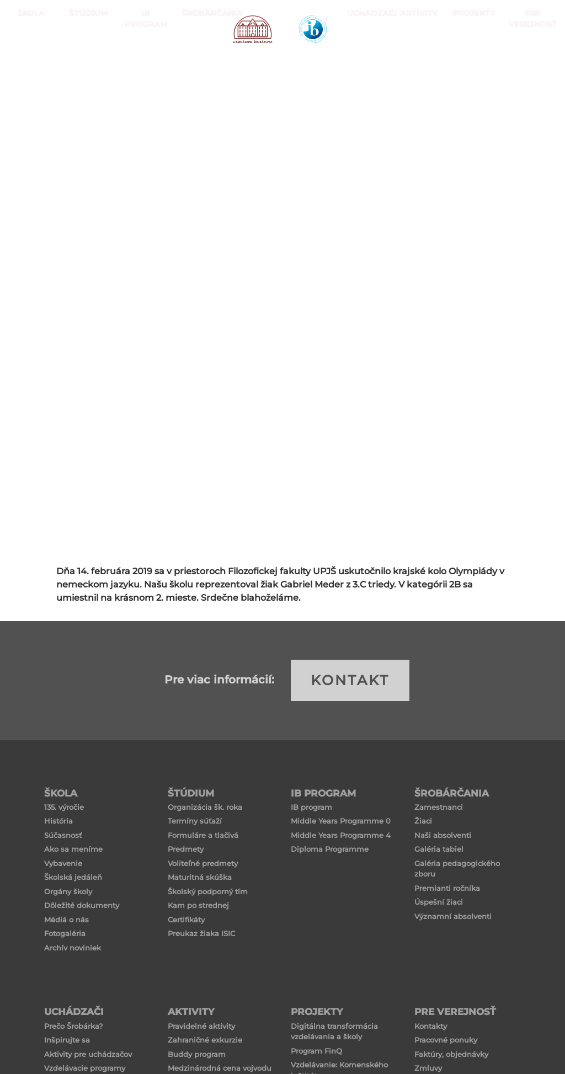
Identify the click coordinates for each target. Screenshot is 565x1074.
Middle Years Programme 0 (341, 820)
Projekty (468, 55)
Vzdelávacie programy (84, 1068)
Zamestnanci (438, 807)
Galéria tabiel (438, 849)
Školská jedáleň (73, 877)
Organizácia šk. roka (205, 807)
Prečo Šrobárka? (73, 1026)
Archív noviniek (72, 947)
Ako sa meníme (73, 849)
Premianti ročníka (447, 888)
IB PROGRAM (142, 55)
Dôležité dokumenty (81, 905)
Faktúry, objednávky (451, 1054)
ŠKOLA (28, 55)
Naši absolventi (442, 835)
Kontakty (430, 1026)
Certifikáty (186, 919)
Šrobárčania (199, 55)
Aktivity (415, 55)
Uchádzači (363, 55)
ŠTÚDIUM (86, 55)
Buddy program (197, 1054)
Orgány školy (68, 891)
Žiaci (423, 820)
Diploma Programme (330, 849)
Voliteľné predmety (203, 863)
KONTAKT (350, 680)
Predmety (186, 849)
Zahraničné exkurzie (205, 1039)
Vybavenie (63, 863)
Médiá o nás (66, 919)
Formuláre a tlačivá (203, 835)
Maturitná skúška (200, 877)
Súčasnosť (63, 835)
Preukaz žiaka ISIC (201, 933)
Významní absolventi (453, 916)
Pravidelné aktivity (201, 1026)
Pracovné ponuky (445, 1039)
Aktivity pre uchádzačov (88, 1054)
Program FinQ (316, 1050)
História (58, 820)
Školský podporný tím (208, 891)
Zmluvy (428, 1068)
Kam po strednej (198, 905)
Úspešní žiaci (438, 901)
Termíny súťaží (195, 820)
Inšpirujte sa (67, 1039)
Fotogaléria (65, 933)
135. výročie (64, 807)
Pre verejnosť (529, 55)
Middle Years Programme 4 (341, 835)
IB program (311, 807)
